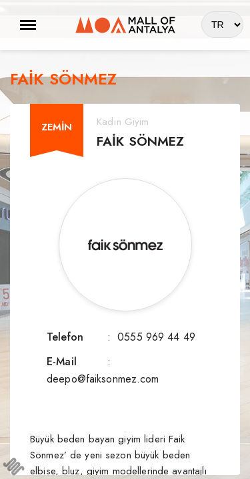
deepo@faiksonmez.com (103, 379)
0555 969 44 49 (156, 337)
